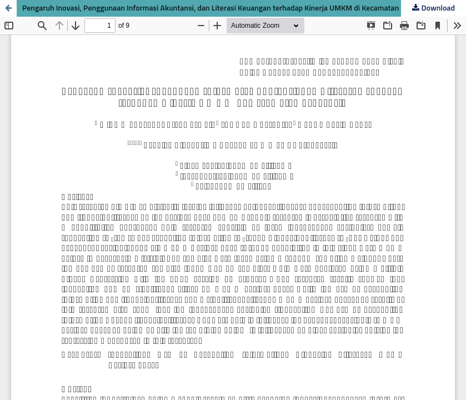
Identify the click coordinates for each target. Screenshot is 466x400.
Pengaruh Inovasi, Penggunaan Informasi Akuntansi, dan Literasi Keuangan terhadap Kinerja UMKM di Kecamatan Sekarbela (228, 8)
